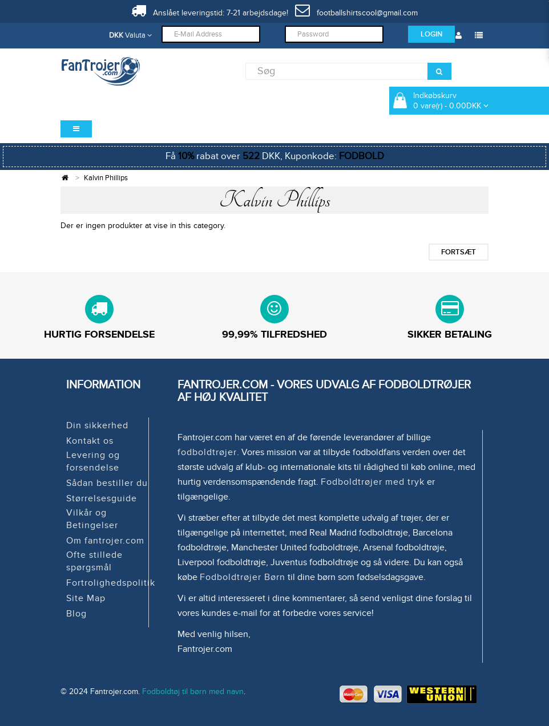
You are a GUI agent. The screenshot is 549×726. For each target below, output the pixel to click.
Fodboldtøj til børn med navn (193, 691)
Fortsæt (458, 252)
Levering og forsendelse (93, 461)
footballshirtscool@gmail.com (356, 13)
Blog (76, 613)
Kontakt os (90, 441)
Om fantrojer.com (105, 540)
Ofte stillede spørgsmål (94, 561)
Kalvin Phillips (106, 177)
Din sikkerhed (97, 425)
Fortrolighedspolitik (110, 583)
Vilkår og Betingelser (92, 519)
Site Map (86, 598)
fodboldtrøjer (207, 452)
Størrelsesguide (101, 498)
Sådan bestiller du (107, 483)
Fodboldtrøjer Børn (242, 577)
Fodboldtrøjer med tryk (373, 482)
